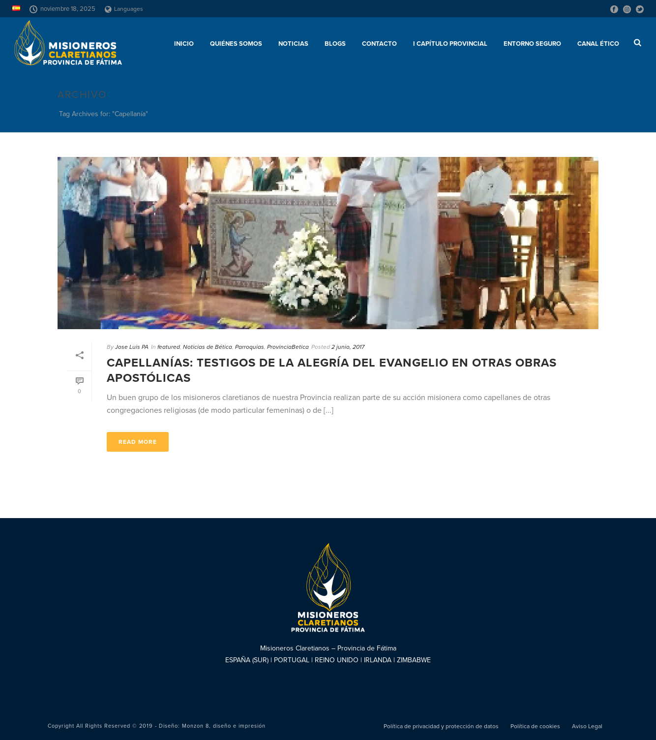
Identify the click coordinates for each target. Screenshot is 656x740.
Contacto (379, 44)
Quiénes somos (236, 44)
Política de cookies (535, 726)
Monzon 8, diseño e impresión (224, 726)
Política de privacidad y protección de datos (441, 726)
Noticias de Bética (207, 346)
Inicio (184, 44)
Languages (124, 8)
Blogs (335, 44)
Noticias (293, 44)
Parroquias (249, 346)
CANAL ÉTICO (598, 44)
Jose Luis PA (132, 346)
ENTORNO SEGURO (532, 44)
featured (168, 346)
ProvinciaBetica (288, 346)
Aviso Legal (587, 726)
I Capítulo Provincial (450, 44)
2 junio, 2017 (347, 346)
